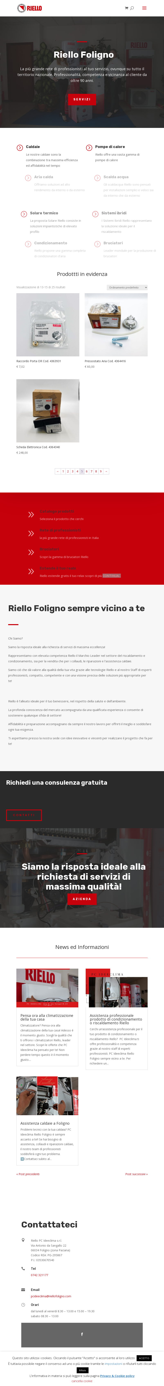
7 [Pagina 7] (91, 458)
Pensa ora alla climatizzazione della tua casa (46, 1017)
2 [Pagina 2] (68, 458)
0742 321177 (39, 1275)
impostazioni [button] (113, 1364)
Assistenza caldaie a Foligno (45, 1123)
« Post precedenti (27, 1174)
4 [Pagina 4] (77, 458)
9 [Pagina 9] (101, 458)
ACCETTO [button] (144, 1358)
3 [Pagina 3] (72, 458)
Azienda (82, 899)
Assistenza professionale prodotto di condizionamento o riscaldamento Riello (116, 1019)
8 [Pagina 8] (96, 458)
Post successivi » (136, 1174)
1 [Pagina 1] (63, 458)
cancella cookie (82, 1381)
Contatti (24, 815)
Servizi (82, 99)
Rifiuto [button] (82, 1370)
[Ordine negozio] (127, 274)
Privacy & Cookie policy (117, 1376)
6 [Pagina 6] (87, 458)
